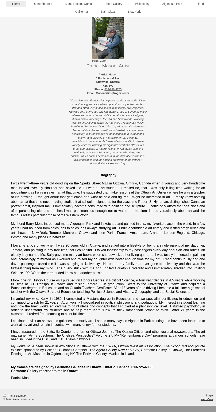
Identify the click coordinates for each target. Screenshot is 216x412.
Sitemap (21, 395)
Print (8, 395)
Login (209, 395)
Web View (207, 399)
